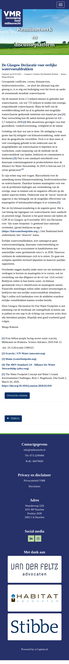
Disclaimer (35, 486)
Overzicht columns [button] (17, 395)
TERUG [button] (13, 418)
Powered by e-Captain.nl (34, 649)
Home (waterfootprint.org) (21, 359)
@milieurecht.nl (35, 449)
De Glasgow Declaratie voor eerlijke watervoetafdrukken (29, 67)
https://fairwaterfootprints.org (20, 231)
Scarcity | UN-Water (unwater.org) (25, 353)
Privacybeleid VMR (34, 480)
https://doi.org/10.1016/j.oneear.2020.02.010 (27, 385)
